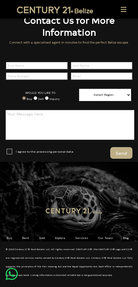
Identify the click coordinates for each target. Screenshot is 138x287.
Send (121, 153)
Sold (42, 238)
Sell (41, 99)
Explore (60, 238)
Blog (126, 238)
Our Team (105, 238)
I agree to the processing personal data (44, 151)
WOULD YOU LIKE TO (40, 93)
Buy (29, 99)
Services (81, 238)
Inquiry (54, 99)
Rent (25, 238)
